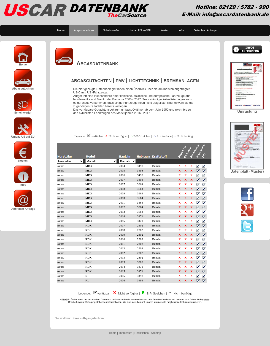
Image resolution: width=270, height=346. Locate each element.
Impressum (125, 333)
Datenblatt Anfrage (205, 30)
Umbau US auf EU (140, 30)
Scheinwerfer (111, 30)
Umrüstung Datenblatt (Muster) (247, 111)
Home (61, 30)
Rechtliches (142, 333)
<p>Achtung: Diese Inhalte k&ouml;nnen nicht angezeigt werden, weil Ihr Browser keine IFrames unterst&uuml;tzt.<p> (135, 205)
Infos (181, 30)
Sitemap (156, 333)
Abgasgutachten (84, 30)
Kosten (165, 30)
